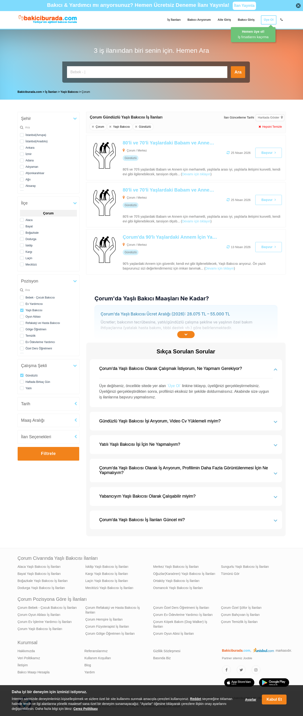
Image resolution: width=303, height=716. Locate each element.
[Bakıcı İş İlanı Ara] (147, 72)
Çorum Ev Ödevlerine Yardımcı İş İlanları (183, 615)
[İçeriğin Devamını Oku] (186, 334)
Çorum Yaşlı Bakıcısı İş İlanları (40, 629)
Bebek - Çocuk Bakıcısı (40, 297)
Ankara (30, 147)
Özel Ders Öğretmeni (39, 348)
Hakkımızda (26, 651)
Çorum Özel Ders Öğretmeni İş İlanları (181, 608)
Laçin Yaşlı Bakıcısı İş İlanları (106, 581)
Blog (87, 665)
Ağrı (28, 179)
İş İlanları (174, 19)
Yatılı (29, 388)
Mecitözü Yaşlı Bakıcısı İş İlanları (109, 588)
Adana (30, 160)
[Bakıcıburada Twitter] (241, 669)
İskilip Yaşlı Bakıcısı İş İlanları (106, 567)
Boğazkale (32, 232)
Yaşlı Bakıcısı (34, 310)
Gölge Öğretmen (36, 329)
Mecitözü (31, 264)
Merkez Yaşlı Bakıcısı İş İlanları (176, 567)
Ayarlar (250, 699)
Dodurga (31, 239)
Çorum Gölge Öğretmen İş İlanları (110, 633)
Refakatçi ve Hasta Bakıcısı (43, 323)
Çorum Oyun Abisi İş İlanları (173, 633)
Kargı (29, 252)
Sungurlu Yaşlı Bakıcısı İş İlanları (245, 567)
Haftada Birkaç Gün (38, 382)
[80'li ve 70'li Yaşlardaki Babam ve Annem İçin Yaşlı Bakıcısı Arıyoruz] (166, 157)
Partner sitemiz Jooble (237, 658)
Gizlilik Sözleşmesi (167, 651)
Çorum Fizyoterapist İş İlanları (107, 626)
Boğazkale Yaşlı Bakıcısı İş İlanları (43, 581)
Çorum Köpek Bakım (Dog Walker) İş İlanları (180, 624)
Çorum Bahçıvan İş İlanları (240, 615)
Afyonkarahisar (35, 173)
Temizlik (31, 335)
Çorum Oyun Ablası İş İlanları (39, 615)
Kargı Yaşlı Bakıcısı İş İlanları (106, 574)
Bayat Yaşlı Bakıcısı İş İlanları (39, 574)
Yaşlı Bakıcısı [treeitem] (69, 92)
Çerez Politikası (85, 709)
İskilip (29, 245)
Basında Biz (162, 658)
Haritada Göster (270, 117)
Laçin (29, 258)
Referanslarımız (96, 651)
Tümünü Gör (230, 574)
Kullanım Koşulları (97, 658)
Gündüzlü (32, 375)
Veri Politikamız (29, 658)
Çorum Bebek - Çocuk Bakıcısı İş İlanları (47, 608)
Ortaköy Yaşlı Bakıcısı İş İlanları (176, 581)
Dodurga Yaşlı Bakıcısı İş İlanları (41, 588)
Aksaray (31, 186)
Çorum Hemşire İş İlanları (104, 619)
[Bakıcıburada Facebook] (226, 669)
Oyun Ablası (33, 316)
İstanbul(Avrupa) (36, 135)
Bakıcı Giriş (246, 19)
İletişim (23, 665)
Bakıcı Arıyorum (199, 19)
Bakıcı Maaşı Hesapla (34, 672)
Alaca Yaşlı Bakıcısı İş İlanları (39, 567)
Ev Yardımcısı (34, 304)
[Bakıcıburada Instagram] (256, 669)
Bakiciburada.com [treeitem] (30, 92)
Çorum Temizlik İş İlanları (239, 622)
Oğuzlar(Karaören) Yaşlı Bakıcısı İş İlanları (184, 574)
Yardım (89, 672)
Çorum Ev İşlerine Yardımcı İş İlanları (45, 622)
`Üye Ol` (174, 386)
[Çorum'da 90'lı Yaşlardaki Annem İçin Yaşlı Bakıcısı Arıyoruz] (166, 251)
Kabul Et (274, 699)
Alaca (29, 220)
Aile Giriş (224, 19)
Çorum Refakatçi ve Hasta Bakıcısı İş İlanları (112, 610)
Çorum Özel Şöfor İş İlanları (241, 608)
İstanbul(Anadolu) (37, 141)
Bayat (29, 226)
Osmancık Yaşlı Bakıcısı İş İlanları (178, 588)
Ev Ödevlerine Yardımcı (40, 342)
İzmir (29, 154)
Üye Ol (268, 19)
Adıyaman (32, 166)
